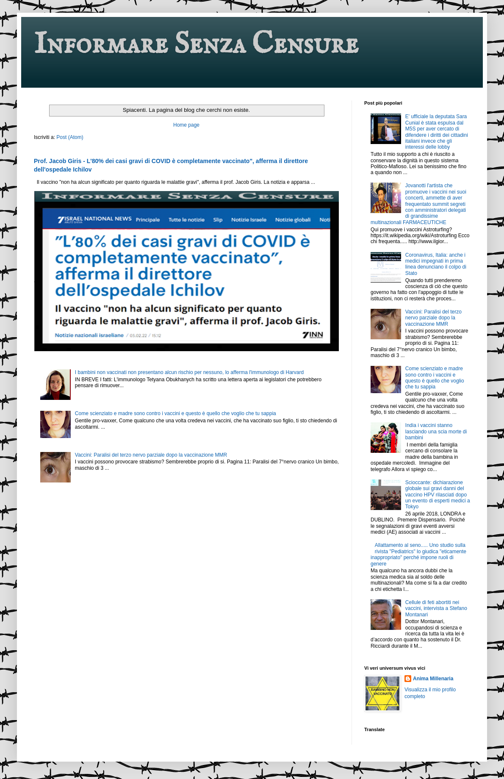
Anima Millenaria (433, 679)
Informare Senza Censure (196, 45)
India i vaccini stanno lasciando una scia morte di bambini (436, 431)
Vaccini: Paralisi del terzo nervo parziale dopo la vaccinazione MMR (151, 455)
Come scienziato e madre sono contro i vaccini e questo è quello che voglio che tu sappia (175, 413)
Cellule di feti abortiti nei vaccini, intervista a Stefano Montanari (436, 608)
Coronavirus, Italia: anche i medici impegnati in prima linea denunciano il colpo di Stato (435, 264)
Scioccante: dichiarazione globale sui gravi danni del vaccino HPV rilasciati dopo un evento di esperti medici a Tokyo (437, 495)
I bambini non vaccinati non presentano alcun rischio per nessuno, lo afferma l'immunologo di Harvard (189, 372)
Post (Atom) (69, 137)
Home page (186, 125)
